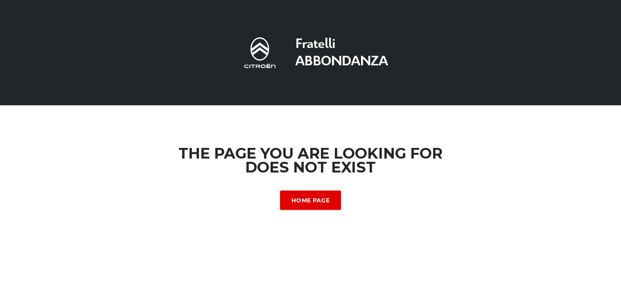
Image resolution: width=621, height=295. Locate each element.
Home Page (310, 200)
